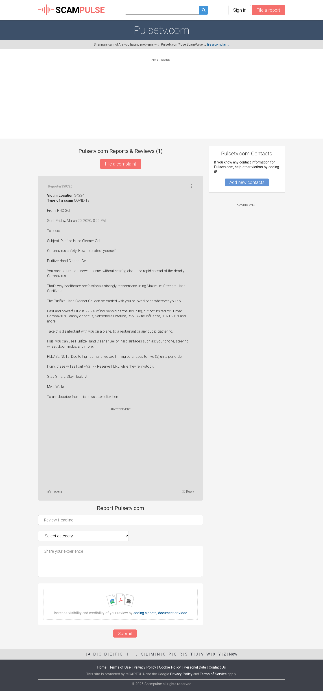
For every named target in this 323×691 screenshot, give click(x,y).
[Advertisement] (161, 93)
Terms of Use (120, 667)
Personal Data (195, 667)
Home (102, 667)
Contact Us (217, 667)
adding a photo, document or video (160, 613)
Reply (188, 491)
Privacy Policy (145, 667)
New (233, 654)
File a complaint (120, 164)
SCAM (71, 10)
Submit (125, 633)
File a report (268, 10)
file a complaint (218, 44)
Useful (54, 492)
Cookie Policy (170, 667)
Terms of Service (213, 674)
